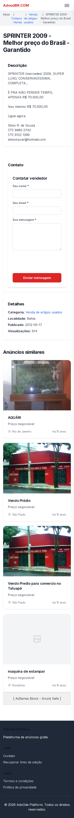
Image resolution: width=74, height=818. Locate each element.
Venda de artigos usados (30, 18)
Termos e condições (18, 781)
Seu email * (21, 202)
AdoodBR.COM (16, 5)
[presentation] (43, 262)
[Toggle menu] (67, 5)
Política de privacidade (20, 787)
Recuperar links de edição (22, 762)
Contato (9, 756)
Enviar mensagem (37, 278)
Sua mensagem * (24, 219)
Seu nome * (21, 186)
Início (6, 14)
